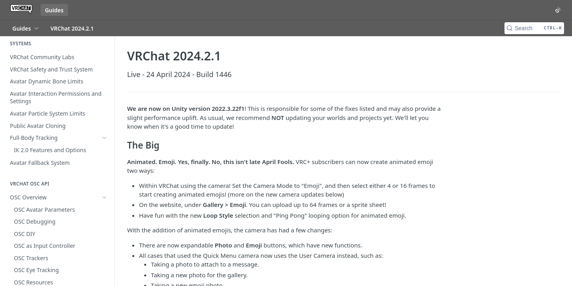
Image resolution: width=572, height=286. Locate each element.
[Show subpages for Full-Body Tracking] (104, 138)
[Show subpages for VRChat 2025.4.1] (104, 277)
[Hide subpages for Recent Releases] (104, 265)
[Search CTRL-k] (534, 28)
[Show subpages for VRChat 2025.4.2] (104, 219)
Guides (54, 10)
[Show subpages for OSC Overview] (104, 185)
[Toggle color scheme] (558, 10)
